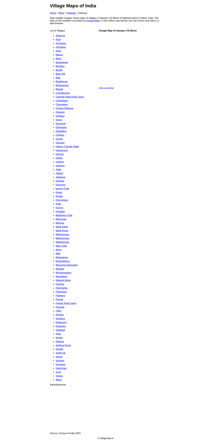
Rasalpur (60, 318)
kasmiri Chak (62, 188)
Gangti (59, 139)
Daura (59, 120)
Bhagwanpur (62, 85)
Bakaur (59, 55)
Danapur (60, 112)
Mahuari (60, 223)
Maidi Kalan (62, 227)
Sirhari (59, 357)
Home (53, 13)
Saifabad (60, 330)
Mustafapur (61, 276)
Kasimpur (61, 185)
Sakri (58, 334)
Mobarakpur (62, 257)
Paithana (60, 295)
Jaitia (58, 169)
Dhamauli (61, 123)
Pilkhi (58, 311)
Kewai (59, 192)
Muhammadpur (64, 272)
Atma (58, 51)
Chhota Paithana (64, 108)
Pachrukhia (61, 288)
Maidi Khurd (62, 230)
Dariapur (60, 116)
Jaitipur (59, 173)
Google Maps (93, 20)
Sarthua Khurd (63, 345)
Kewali (59, 196)
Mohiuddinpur (63, 261)
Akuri (58, 39)
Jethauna (60, 177)
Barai (58, 58)
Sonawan (60, 364)
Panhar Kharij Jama (66, 303)
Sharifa (59, 349)
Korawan (60, 211)
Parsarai (60, 307)
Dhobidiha (61, 131)
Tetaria (59, 376)
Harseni (60, 154)
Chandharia (62, 100)
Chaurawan (62, 104)
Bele (58, 77)
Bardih (59, 70)
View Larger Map (106, 88)
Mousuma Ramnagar (67, 265)
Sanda (59, 337)
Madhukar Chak (64, 215)
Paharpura (61, 292)
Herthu (59, 158)
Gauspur (60, 142)
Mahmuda (61, 219)
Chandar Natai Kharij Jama (70, 97)
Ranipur (60, 314)
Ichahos (60, 162)
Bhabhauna (62, 81)
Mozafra (60, 269)
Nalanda (71, 13)
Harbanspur (62, 150)
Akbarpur (60, 35)
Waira (59, 379)
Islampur (60, 165)
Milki (58, 253)
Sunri (58, 372)
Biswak (59, 89)
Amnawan (61, 43)
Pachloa (60, 284)
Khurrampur (62, 200)
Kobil (58, 204)
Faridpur (60, 135)
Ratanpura (61, 322)
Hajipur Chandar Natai (67, 146)
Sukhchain (61, 368)
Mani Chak (61, 246)
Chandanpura (63, 93)
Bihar (61, 13)
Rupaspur (61, 326)
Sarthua (60, 341)
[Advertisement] (105, 409)
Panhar (59, 299)
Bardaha (60, 66)
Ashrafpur (61, 47)
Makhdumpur (62, 234)
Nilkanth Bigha (63, 280)
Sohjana (60, 360)
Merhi (59, 249)
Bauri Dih (60, 74)
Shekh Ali (60, 353)
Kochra (59, 207)
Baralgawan (62, 62)
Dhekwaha (61, 127)
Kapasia (60, 181)
